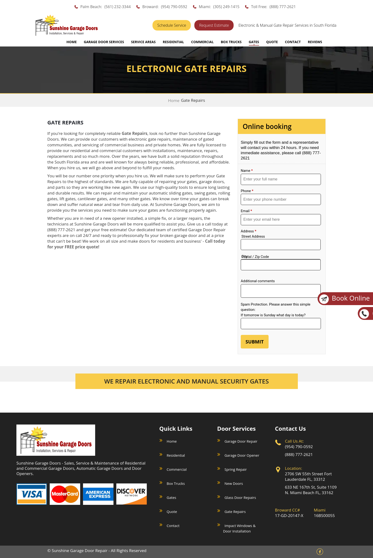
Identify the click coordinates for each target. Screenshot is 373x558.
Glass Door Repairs (240, 497)
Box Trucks (176, 483)
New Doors (234, 483)
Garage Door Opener (242, 455)
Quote (172, 511)
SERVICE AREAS (143, 42)
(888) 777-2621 (283, 7)
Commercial (177, 469)
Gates (171, 497)
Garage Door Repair (241, 441)
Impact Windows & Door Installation (239, 528)
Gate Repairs (235, 511)
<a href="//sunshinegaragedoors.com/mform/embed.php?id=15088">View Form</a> (281, 244)
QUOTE (272, 42)
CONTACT (293, 42)
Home (71, 42)
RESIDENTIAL (173, 42)
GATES (254, 42)
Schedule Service (171, 25)
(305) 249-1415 (226, 7)
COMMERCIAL (202, 42)
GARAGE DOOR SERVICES (104, 42)
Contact (173, 525)
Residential (176, 455)
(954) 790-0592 (174, 7)
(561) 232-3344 (117, 7)
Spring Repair (236, 469)
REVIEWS (315, 42)
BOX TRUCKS (231, 42)
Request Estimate (214, 25)
